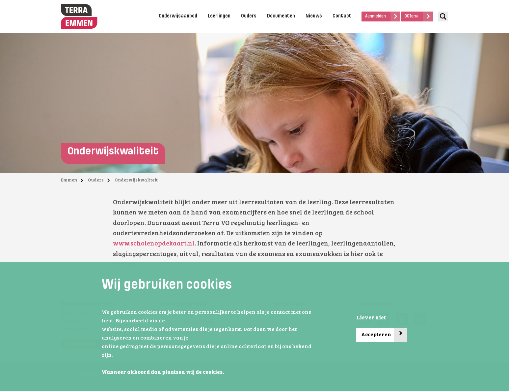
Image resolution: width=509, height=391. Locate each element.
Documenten (281, 16)
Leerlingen (219, 16)
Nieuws (314, 16)
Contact (342, 16)
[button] (226, 373)
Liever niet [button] (371, 318)
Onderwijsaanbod (178, 16)
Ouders (248, 16)
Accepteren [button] (384, 335)
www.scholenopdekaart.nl (154, 244)
